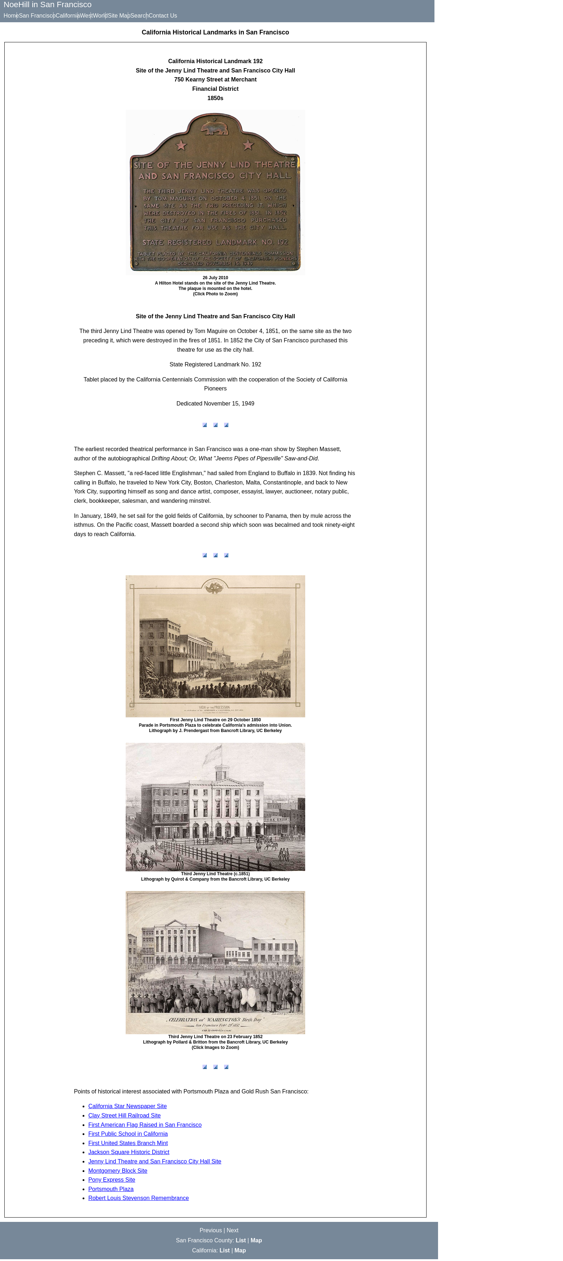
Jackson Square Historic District (128, 1154)
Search (172, 16)
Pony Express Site (111, 1181)
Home (11, 16)
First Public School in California (128, 1136)
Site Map (146, 16)
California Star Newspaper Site (127, 1108)
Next (232, 1232)
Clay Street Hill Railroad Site (124, 1117)
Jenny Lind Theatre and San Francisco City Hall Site (155, 1163)
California (78, 16)
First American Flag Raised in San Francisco (145, 1127)
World (122, 16)
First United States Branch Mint (128, 1145)
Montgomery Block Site (118, 1172)
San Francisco (42, 16)
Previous (211, 1232)
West (102, 16)
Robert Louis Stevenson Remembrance (138, 1200)
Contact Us (200, 16)
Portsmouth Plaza (111, 1191)
